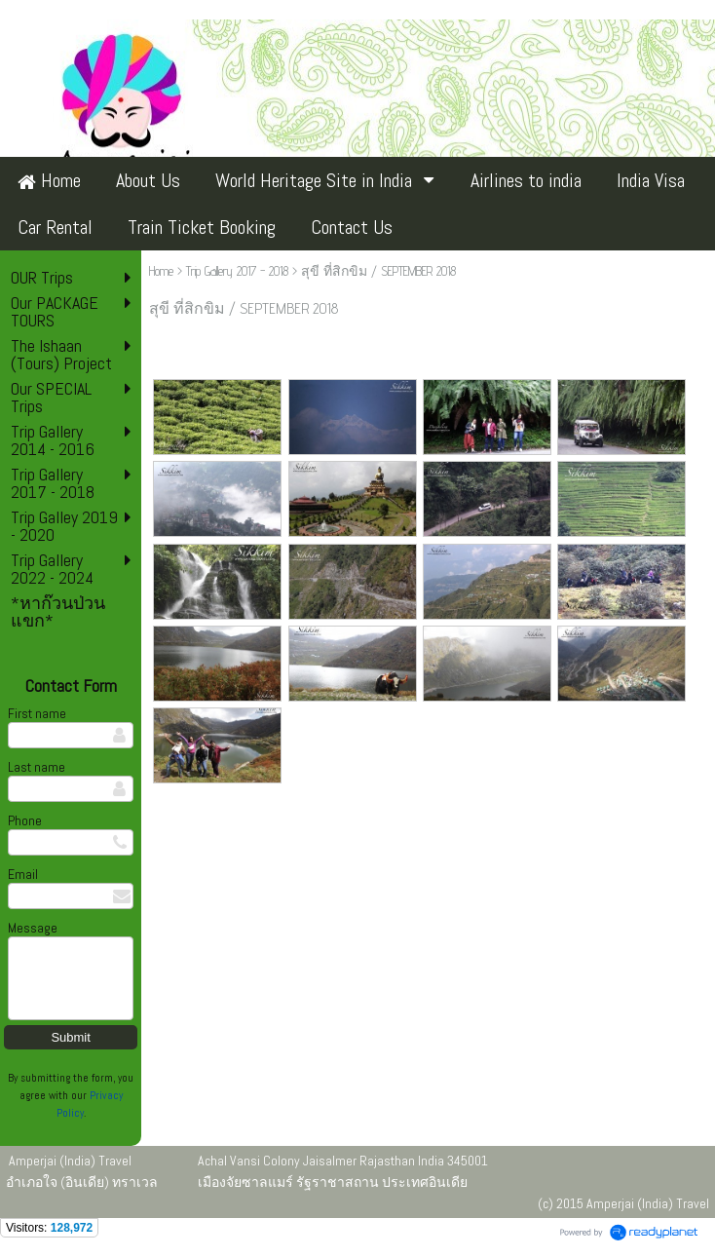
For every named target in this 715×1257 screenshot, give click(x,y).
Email (23, 874)
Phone (25, 820)
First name (37, 713)
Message (32, 927)
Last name (36, 767)
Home (161, 271)
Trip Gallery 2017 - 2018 (237, 271)
